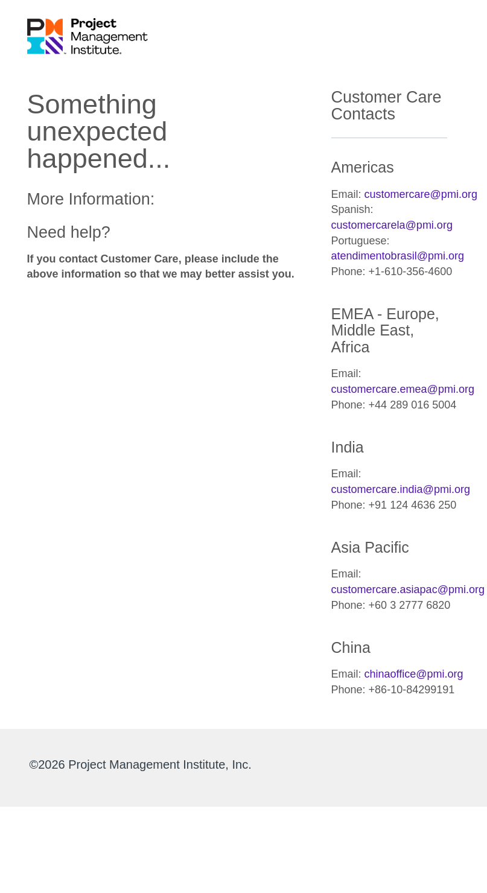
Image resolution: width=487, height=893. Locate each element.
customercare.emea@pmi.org (402, 389)
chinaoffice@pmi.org (413, 674)
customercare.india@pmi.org (400, 489)
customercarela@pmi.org (392, 225)
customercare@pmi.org (420, 194)
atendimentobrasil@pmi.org (397, 256)
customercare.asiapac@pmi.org (408, 589)
